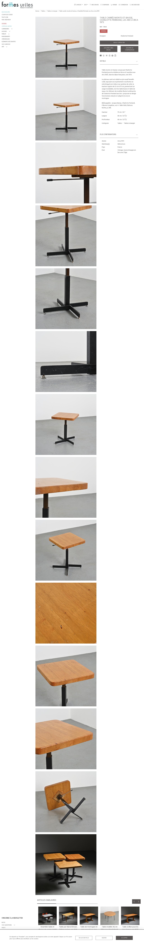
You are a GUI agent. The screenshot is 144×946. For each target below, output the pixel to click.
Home (37, 11)
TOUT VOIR (5, 17)
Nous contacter (119, 42)
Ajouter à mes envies (108, 49)
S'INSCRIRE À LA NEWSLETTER (12, 918)
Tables (43, 11)
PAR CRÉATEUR (6, 20)
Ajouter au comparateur (129, 49)
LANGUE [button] (78, 5)
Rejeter (104, 938)
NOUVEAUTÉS (6, 12)
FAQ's (3, 928)
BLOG (3, 923)
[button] (7, 29)
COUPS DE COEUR (7, 15)
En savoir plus (84, 938)
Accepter (124, 938)
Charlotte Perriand (127, 36)
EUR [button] (85, 5)
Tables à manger (52, 11)
